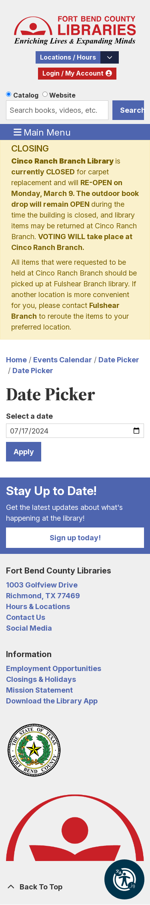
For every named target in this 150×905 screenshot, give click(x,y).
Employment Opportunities (53, 668)
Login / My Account (73, 73)
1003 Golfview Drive (42, 585)
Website (62, 95)
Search (132, 110)
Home (16, 360)
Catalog (25, 95)
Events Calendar (62, 360)
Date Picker (118, 360)
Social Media (29, 628)
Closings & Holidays (41, 679)
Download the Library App (52, 701)
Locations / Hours (68, 57)
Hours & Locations (38, 606)
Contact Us (25, 617)
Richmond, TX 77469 (43, 595)
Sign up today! (75, 537)
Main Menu (42, 132)
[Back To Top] (75, 887)
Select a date (29, 416)
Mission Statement (39, 690)
